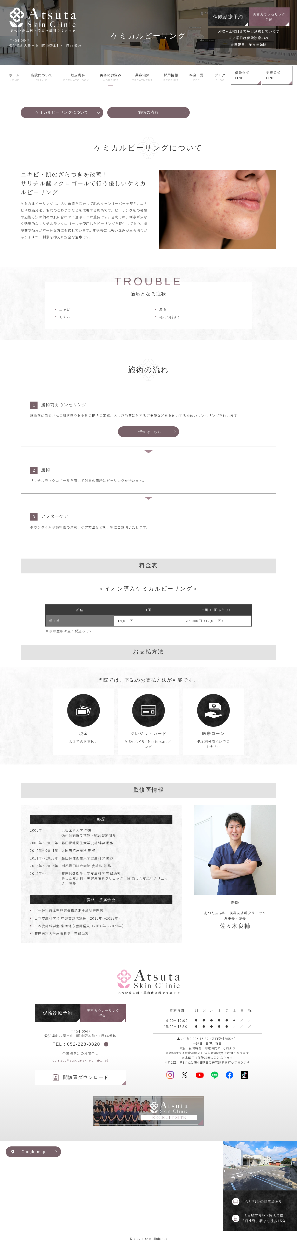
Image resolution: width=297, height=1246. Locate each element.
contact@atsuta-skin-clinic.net (80, 1060)
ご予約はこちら (148, 432)
